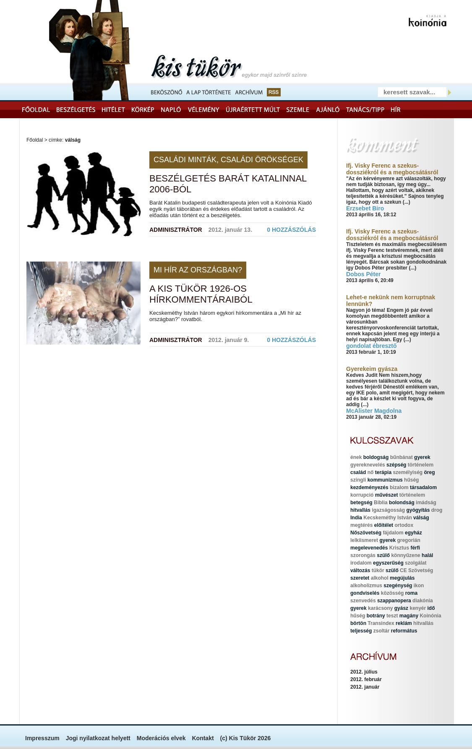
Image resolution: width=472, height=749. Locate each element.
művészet (386, 495)
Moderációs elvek (161, 738)
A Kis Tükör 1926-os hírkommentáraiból (201, 294)
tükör (378, 570)
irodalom (361, 563)
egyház (413, 533)
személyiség (407, 472)
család (358, 472)
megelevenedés (369, 548)
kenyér (417, 608)
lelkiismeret (364, 540)
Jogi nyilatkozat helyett (98, 738)
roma (411, 593)
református (404, 631)
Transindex (381, 623)
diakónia (422, 601)
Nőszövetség (365, 533)
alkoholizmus (366, 585)
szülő (383, 555)
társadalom (423, 487)
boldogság (376, 457)
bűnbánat (401, 457)
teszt (392, 616)
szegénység (397, 585)
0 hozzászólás (291, 229)
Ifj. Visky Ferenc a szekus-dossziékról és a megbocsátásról (392, 169)
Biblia (381, 502)
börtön (358, 623)
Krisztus (399, 548)
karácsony (380, 608)
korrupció (361, 495)
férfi (415, 548)
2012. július (364, 672)
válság (421, 518)
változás (360, 570)
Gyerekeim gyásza (371, 368)
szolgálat (415, 563)
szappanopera (394, 601)
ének (356, 457)
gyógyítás (418, 510)
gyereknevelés (367, 465)
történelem (420, 465)
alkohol (380, 578)
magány (408, 616)
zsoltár (381, 631)
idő (431, 608)
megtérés (361, 525)
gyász (401, 608)
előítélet (383, 525)
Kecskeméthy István (387, 518)
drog (437, 510)
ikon (419, 585)
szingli (358, 480)
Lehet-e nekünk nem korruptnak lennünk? (390, 300)
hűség (411, 480)
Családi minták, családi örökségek (228, 160)
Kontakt (203, 738)
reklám (404, 623)
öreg (429, 472)
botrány (376, 616)
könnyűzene (405, 555)
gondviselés (364, 593)
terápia (383, 472)
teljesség (361, 631)
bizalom (399, 487)
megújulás (402, 578)
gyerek (422, 457)
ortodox (403, 525)
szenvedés (363, 601)
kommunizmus (385, 480)
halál (427, 555)
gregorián (408, 540)
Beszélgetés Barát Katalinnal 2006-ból (228, 183)
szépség (396, 465)
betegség (361, 502)
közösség (392, 593)
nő (371, 472)
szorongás (363, 555)
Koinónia (430, 616)
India (356, 518)
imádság (426, 502)
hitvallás (360, 510)
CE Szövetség (416, 570)
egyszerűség (388, 563)
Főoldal (34, 140)
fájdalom (393, 533)
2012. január (364, 687)
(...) (406, 202)
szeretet (359, 578)
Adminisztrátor (175, 229)
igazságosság (388, 510)
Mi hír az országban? (198, 270)
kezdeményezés (369, 487)
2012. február (366, 679)
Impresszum (42, 738)
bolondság (402, 502)
